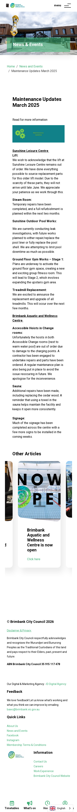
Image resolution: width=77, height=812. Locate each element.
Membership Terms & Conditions (26, 744)
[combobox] (60, 808)
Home (11, 66)
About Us (12, 726)
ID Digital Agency (56, 684)
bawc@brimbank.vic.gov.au (23, 709)
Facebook (13, 735)
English (57, 808)
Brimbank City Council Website (52, 775)
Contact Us (40, 761)
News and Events (31, 66)
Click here (33, 568)
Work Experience (44, 771)
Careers (38, 766)
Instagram (13, 740)
